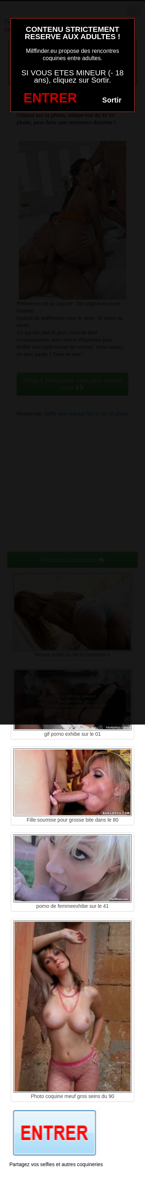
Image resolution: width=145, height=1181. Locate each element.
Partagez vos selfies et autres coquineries (56, 1164)
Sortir (111, 100)
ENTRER (50, 98)
